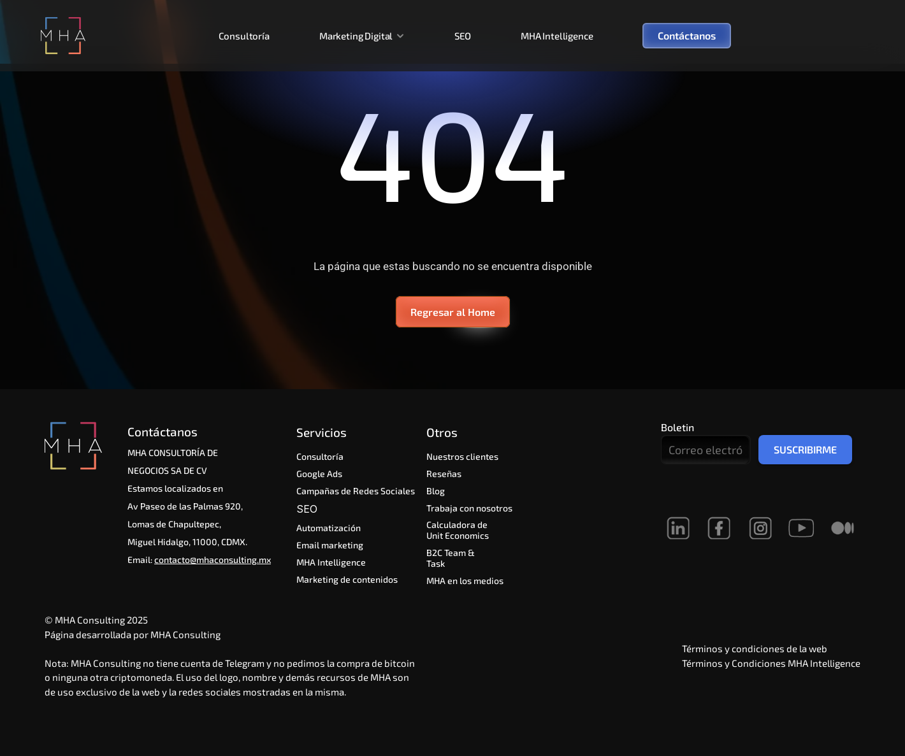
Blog (435, 490)
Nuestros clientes (462, 456)
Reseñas (443, 473)
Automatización (330, 527)
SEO (462, 35)
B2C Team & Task (451, 558)
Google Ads (319, 473)
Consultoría (244, 35)
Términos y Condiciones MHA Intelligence (771, 663)
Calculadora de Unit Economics (457, 530)
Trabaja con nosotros (469, 508)
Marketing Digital (356, 35)
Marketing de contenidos (347, 579)
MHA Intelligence (557, 35)
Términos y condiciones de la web (754, 648)
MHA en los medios (464, 580)
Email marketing (329, 544)
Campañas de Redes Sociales (355, 490)
